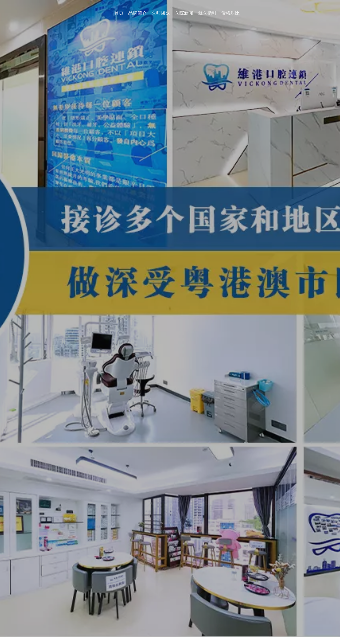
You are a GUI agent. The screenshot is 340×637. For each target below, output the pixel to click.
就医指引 (207, 13)
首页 (119, 13)
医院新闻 (184, 13)
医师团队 (160, 13)
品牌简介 (137, 13)
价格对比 (230, 13)
